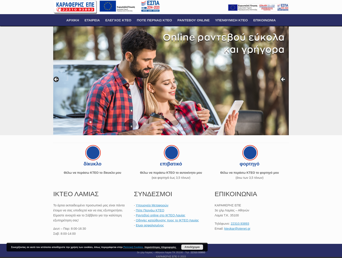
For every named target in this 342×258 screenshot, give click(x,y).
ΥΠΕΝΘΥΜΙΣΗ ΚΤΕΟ (231, 20)
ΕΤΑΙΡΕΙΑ (92, 20)
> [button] (283, 79)
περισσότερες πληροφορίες (160, 247)
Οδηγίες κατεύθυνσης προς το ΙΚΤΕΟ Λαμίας (167, 220)
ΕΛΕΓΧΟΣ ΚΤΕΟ (118, 20)
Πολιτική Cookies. (133, 247)
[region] (171, 80)
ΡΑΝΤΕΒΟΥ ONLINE (194, 20)
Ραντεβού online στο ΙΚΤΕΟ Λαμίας (160, 215)
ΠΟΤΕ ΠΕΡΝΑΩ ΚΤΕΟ (154, 20)
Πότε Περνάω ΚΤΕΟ (150, 210)
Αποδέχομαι (192, 247)
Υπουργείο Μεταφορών (152, 205)
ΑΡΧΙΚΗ (72, 20)
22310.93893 (240, 223)
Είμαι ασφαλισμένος (150, 225)
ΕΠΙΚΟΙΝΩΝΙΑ (264, 20)
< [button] (56, 79)
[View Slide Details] (171, 80)
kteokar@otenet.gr (237, 228)
